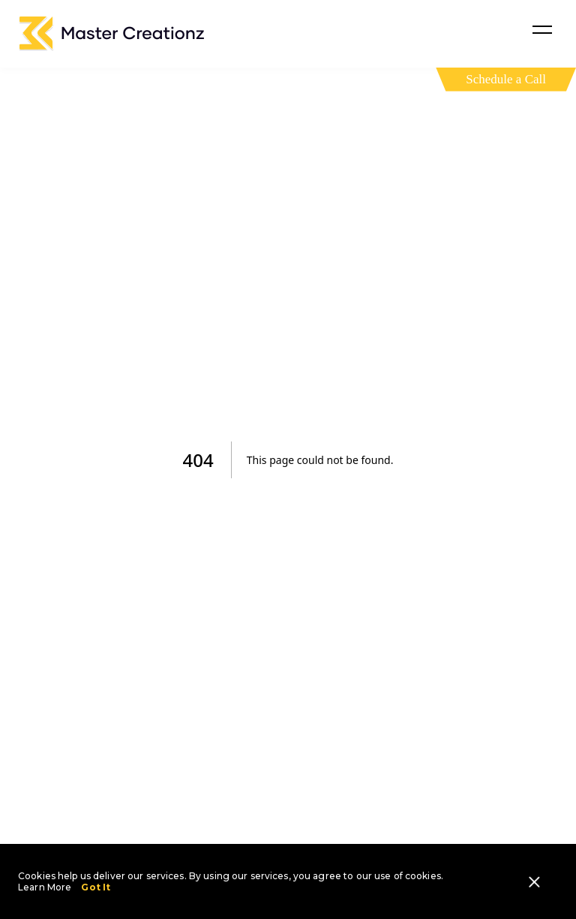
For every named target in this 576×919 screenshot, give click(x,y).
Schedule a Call (506, 79)
